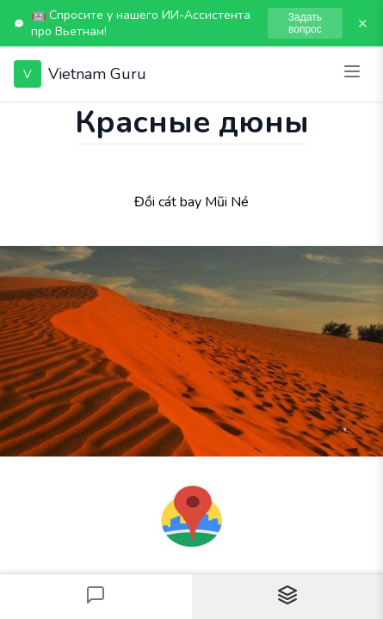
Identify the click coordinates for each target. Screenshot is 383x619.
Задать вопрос (305, 23)
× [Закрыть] (362, 23)
